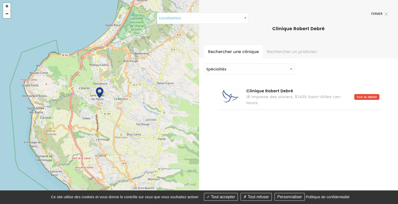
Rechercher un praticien (292, 52)
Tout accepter (221, 197)
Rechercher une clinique (233, 52)
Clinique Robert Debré (269, 91)
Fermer (379, 14)
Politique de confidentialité (327, 197)
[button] (100, 92)
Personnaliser (289, 197)
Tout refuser (256, 197)
